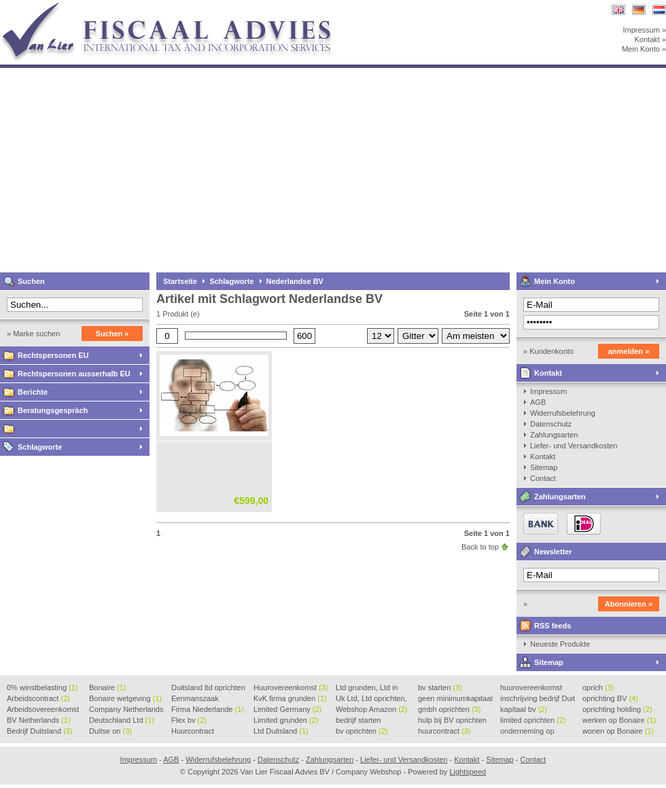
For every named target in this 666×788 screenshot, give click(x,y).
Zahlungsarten (554, 435)
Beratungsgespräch (53, 410)
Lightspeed (467, 772)
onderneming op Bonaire (527, 731)
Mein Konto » (644, 49)
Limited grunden (285, 720)
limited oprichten (533, 720)
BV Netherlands (39, 720)
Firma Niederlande (207, 709)
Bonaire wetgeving (125, 698)
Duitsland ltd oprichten (208, 688)
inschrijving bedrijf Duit (537, 699)
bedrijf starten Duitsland (358, 721)
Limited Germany (287, 709)
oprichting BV (610, 698)
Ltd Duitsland (281, 731)
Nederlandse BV (294, 281)
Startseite (180, 281)
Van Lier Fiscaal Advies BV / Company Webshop (180, 6)
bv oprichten (361, 731)
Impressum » (644, 30)
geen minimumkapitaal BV (455, 699)
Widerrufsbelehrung (562, 413)
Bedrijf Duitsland (40, 731)
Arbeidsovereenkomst (43, 710)
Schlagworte (40, 447)
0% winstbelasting (42, 687)
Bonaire (107, 687)
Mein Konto (554, 281)
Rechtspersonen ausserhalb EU (74, 374)
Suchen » (112, 333)
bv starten (440, 687)
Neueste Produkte (560, 644)
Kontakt (548, 373)
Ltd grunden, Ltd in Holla (367, 688)
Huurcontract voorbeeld (193, 731)
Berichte (33, 392)
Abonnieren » (628, 604)
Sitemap (543, 467)
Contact (543, 478)
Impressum (548, 391)
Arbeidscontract (38, 698)
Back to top (480, 547)
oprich (598, 687)
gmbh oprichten (449, 709)
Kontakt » (650, 39)
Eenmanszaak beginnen (195, 699)
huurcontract (444, 731)
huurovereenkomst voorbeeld (531, 688)
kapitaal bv (523, 709)
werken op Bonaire (619, 720)
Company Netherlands (126, 710)
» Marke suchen (33, 333)
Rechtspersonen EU (53, 355)
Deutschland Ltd (121, 720)
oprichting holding (617, 709)
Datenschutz (551, 424)
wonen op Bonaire (618, 731)
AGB (538, 402)
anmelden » (629, 351)
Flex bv (189, 720)
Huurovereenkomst (290, 687)
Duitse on (110, 731)
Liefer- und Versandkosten (573, 446)
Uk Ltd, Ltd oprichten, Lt (371, 699)
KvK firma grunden (290, 698)
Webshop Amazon (372, 709)
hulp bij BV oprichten (452, 721)
